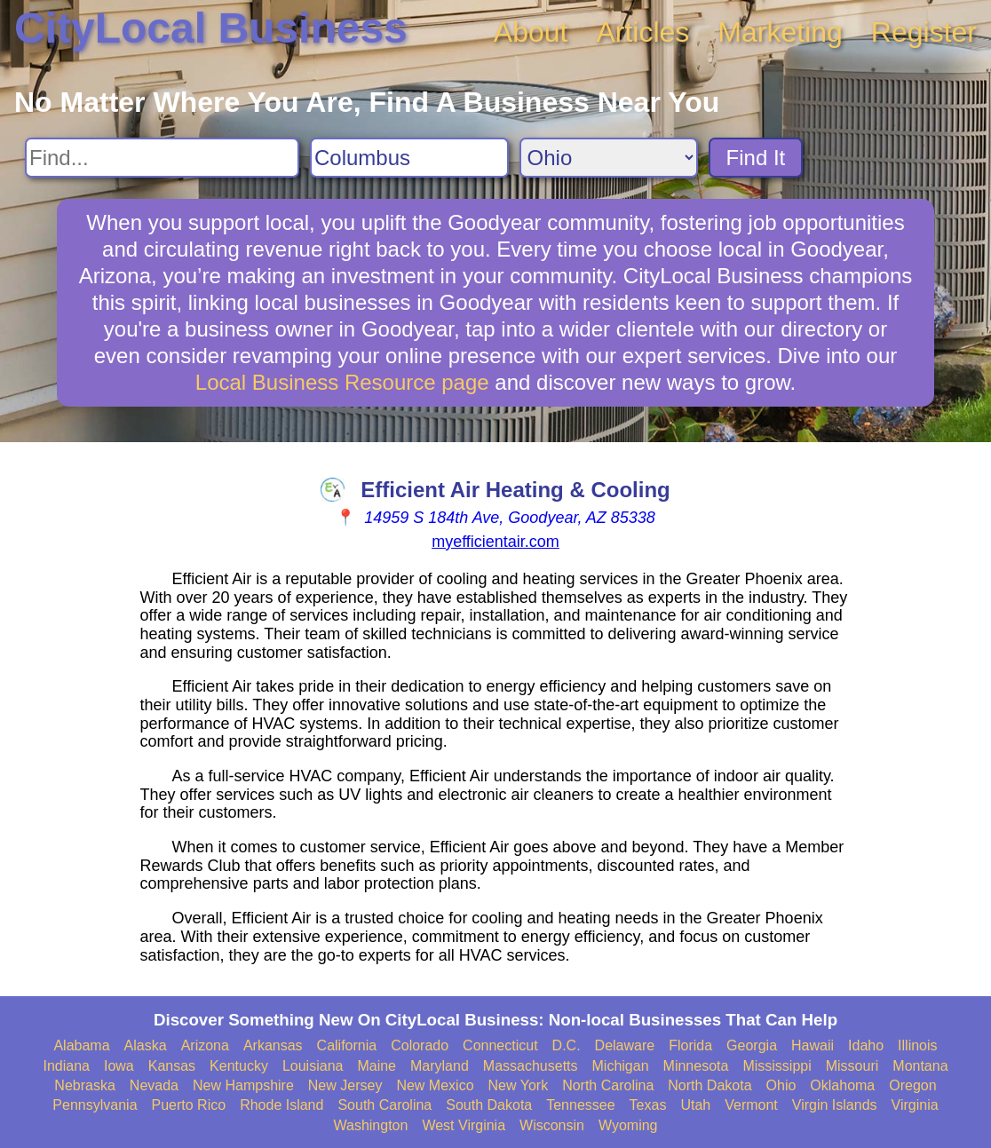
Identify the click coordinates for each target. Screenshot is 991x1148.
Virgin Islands (834, 1104)
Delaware (625, 1045)
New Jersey (345, 1085)
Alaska (145, 1045)
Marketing (780, 32)
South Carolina (384, 1104)
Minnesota (696, 1065)
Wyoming (628, 1125)
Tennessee (580, 1104)
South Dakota (489, 1104)
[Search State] (608, 158)
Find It (756, 158)
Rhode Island (281, 1104)
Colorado (419, 1045)
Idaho (866, 1045)
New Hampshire (243, 1085)
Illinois (917, 1045)
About (531, 32)
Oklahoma (842, 1085)
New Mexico (434, 1085)
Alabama (81, 1045)
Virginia (915, 1104)
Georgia (751, 1045)
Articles (642, 32)
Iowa (119, 1065)
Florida (690, 1045)
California (347, 1045)
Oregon (912, 1085)
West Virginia (463, 1125)
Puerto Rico (189, 1104)
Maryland (439, 1065)
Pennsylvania (94, 1104)
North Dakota (709, 1085)
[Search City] (409, 158)
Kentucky (239, 1065)
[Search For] (162, 158)
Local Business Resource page (342, 382)
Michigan (620, 1065)
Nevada (154, 1085)
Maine (376, 1065)
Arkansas (273, 1045)
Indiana (66, 1065)
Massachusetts (530, 1065)
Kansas (171, 1065)
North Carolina (608, 1085)
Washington (370, 1125)
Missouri (852, 1065)
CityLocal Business (211, 27)
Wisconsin (551, 1125)
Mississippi (776, 1065)
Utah (695, 1104)
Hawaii (812, 1045)
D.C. (566, 1045)
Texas (648, 1104)
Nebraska (84, 1085)
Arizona (205, 1045)
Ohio (781, 1085)
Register (924, 32)
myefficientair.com (495, 541)
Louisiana (313, 1065)
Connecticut (500, 1045)
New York (518, 1085)
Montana (919, 1065)
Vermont (751, 1104)
